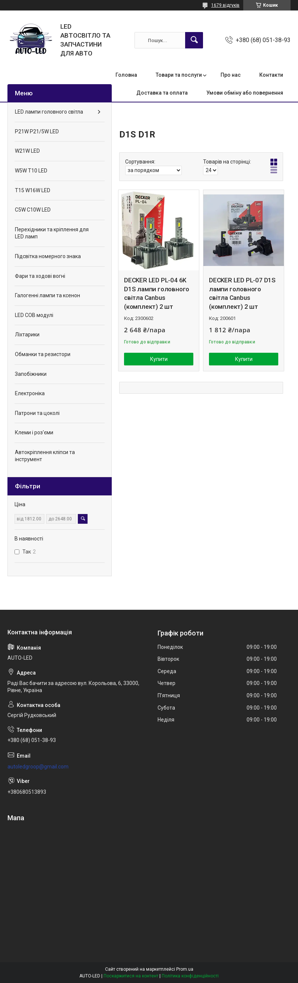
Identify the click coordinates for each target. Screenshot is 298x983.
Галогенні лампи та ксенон (47, 295)
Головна (126, 75)
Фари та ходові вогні (40, 276)
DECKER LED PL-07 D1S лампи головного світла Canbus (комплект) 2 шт (242, 293)
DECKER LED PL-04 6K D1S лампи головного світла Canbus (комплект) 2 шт (156, 293)
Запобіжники (31, 374)
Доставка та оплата (162, 93)
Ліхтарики (27, 334)
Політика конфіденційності (190, 976)
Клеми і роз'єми (34, 432)
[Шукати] (194, 40)
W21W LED (27, 151)
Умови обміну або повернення (244, 93)
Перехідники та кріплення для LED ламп (52, 233)
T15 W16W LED (32, 190)
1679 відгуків (225, 5)
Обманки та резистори (42, 354)
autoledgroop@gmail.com (38, 767)
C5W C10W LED (33, 210)
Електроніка (30, 393)
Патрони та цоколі (37, 413)
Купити (159, 359)
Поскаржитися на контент (131, 976)
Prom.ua (184, 969)
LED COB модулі (34, 315)
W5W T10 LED (31, 171)
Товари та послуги (179, 75)
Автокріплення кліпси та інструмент (45, 456)
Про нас (231, 75)
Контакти (271, 75)
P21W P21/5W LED (37, 131)
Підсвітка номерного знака (48, 256)
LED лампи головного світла (49, 112)
